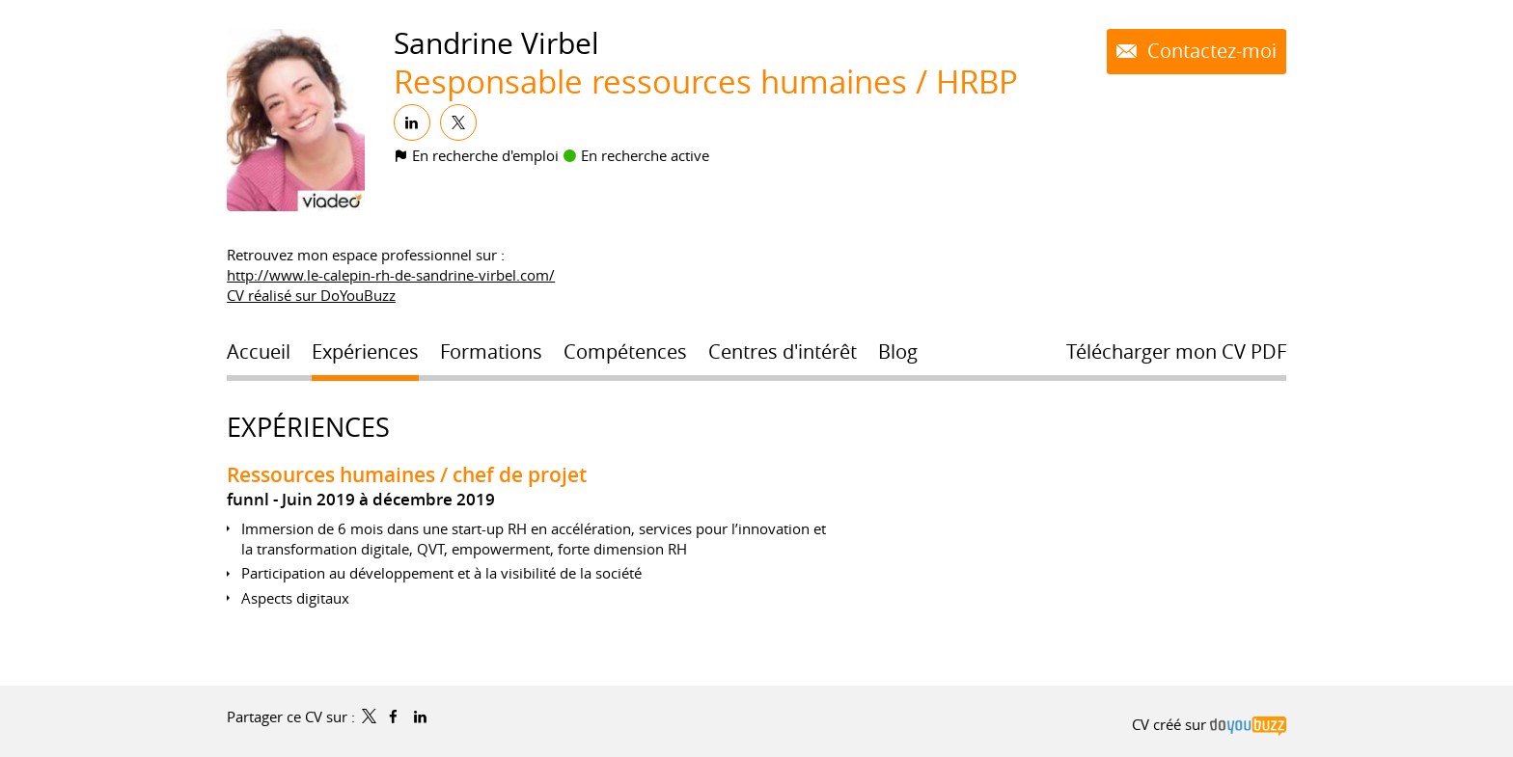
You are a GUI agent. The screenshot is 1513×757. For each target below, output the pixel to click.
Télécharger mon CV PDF (1176, 352)
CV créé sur (1209, 724)
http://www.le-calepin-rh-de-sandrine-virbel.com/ (391, 274)
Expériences (308, 427)
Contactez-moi (1209, 51)
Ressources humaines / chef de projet (407, 474)
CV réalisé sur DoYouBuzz (311, 295)
